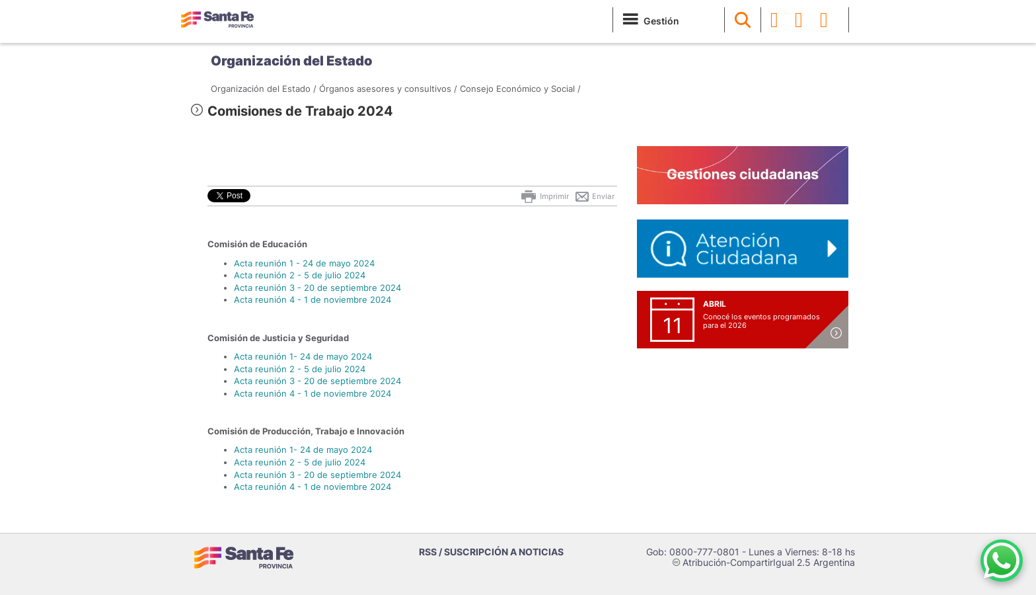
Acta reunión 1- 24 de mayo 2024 (303, 356)
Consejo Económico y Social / (520, 88)
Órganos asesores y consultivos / (388, 88)
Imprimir (544, 196)
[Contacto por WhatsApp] (1001, 560)
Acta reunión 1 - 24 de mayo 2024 (304, 263)
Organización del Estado (292, 61)
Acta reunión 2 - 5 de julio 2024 (299, 275)
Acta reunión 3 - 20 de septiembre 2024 (317, 287)
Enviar (594, 196)
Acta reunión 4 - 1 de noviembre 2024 (312, 299)
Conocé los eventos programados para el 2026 (761, 321)
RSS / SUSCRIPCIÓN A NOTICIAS (491, 551)
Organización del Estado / (263, 88)
